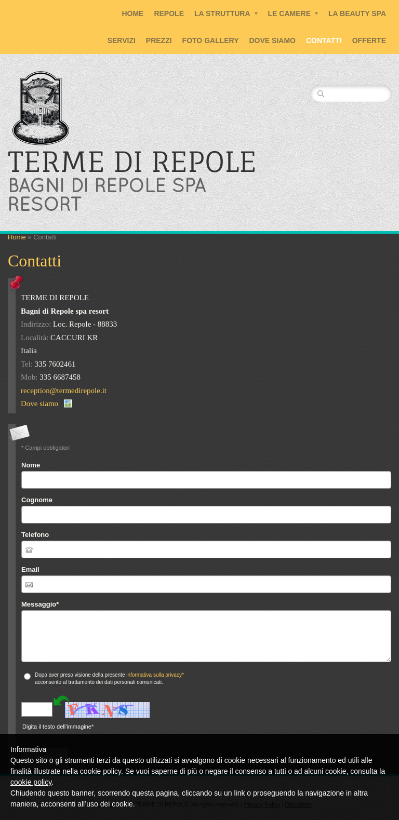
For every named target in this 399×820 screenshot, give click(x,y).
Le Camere (293, 13)
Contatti (324, 40)
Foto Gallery (210, 40)
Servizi (122, 40)
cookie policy (30, 782)
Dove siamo (272, 40)
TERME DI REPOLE (132, 161)
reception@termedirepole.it (64, 390)
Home (132, 13)
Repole (169, 13)
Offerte (369, 40)
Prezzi (159, 40)
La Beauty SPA (357, 13)
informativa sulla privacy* (155, 675)
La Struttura (226, 13)
